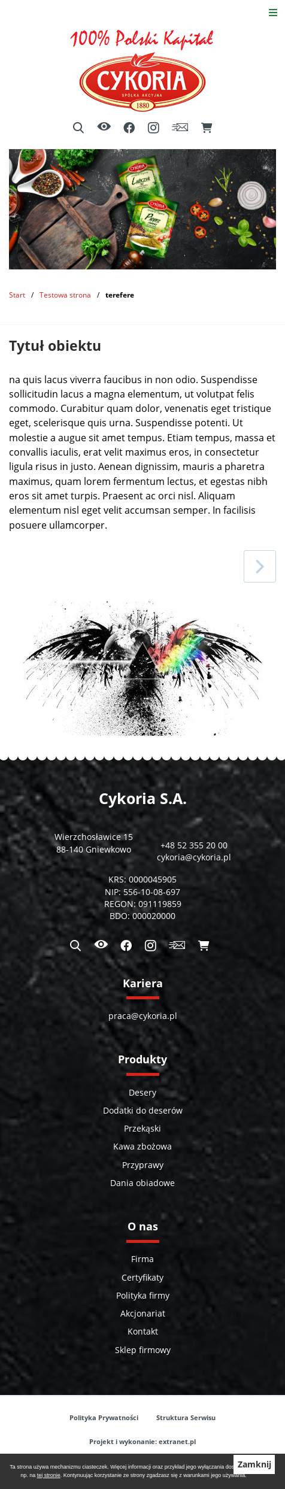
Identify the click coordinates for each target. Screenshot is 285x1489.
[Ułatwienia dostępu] (103, 128)
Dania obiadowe (142, 1183)
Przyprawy (142, 1165)
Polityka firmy (142, 1295)
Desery (142, 1092)
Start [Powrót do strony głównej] (17, 294)
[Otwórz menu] (273, 12)
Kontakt (143, 1331)
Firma (142, 1259)
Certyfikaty (142, 1277)
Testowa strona (65, 294)
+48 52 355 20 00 (194, 845)
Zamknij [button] (254, 1464)
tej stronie (48, 1475)
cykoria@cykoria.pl (194, 857)
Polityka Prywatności (103, 1417)
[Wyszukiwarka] (78, 128)
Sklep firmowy (143, 1350)
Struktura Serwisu (186, 1417)
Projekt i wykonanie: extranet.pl (142, 1441)
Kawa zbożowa (142, 1146)
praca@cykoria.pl (142, 1016)
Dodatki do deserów (143, 1110)
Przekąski (142, 1128)
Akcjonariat (142, 1313)
